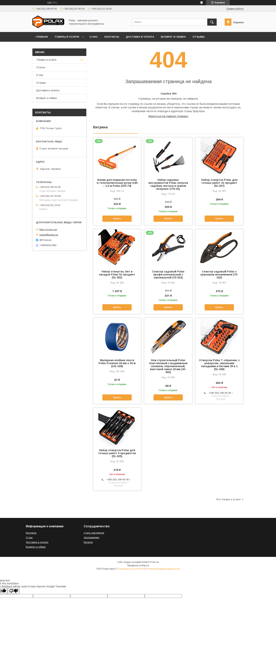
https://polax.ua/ (48, 229)
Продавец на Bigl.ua (138, 565)
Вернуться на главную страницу (168, 116)
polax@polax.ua (49, 234)
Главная (42, 36)
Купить (117, 218)
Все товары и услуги (228, 499)
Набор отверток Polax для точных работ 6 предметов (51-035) (117, 453)
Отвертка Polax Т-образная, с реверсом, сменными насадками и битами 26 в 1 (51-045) (219, 365)
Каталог (88, 542)
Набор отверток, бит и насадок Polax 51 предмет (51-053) (117, 274)
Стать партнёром (94, 532)
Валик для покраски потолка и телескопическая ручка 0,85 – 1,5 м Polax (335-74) (117, 182)
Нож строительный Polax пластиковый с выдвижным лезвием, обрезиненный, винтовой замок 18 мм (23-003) (168, 366)
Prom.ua (154, 562)
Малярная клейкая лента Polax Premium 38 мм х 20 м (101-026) (117, 363)
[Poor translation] (14, 591)
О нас (94, 36)
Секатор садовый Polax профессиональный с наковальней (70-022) (168, 274)
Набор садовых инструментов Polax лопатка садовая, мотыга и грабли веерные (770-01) (168, 184)
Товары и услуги (66, 36)
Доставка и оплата (140, 36)
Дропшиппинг (91, 537)
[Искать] (212, 22)
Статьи (40, 67)
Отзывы (198, 36)
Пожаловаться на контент (130, 569)
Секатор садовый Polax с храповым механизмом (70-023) (219, 274)
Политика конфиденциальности (163, 569)
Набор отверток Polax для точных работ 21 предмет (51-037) (219, 182)
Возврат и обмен (173, 36)
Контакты (111, 36)
